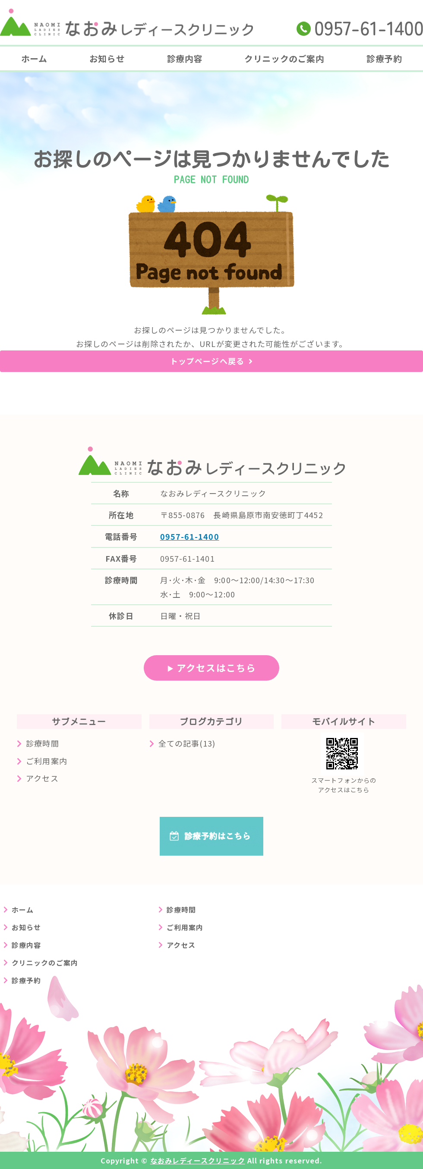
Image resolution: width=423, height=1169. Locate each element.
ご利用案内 (46, 760)
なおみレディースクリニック (197, 1160)
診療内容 (184, 58)
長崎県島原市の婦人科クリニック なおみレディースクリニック (126, 22)
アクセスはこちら (216, 667)
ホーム (34, 58)
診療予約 (384, 58)
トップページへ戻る (207, 360)
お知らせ (107, 58)
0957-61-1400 (189, 536)
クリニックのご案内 (284, 58)
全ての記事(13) (187, 743)
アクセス (42, 778)
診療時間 (42, 743)
